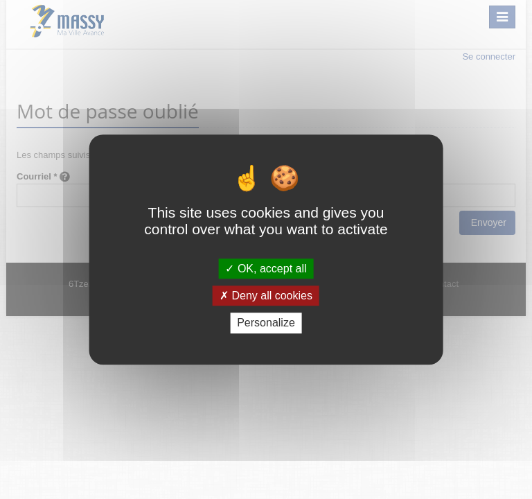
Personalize (266, 323)
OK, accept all (265, 268)
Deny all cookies (266, 295)
